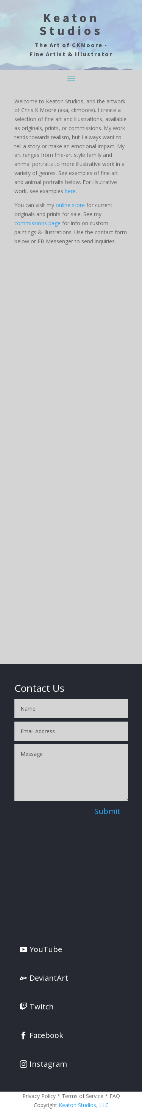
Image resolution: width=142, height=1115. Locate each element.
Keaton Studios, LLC (84, 1105)
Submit (107, 811)
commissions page (37, 223)
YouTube (46, 949)
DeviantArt (49, 978)
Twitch (42, 1006)
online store (70, 205)
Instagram (48, 1064)
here (70, 191)
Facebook (46, 1035)
